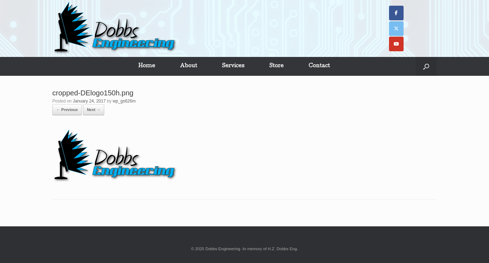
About (188, 66)
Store (276, 66)
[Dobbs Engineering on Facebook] (396, 13)
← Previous (67, 109)
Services (233, 66)
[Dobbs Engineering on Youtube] (396, 44)
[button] (426, 66)
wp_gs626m (124, 101)
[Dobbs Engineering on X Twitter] (396, 28)
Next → (93, 109)
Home (146, 66)
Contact (319, 66)
